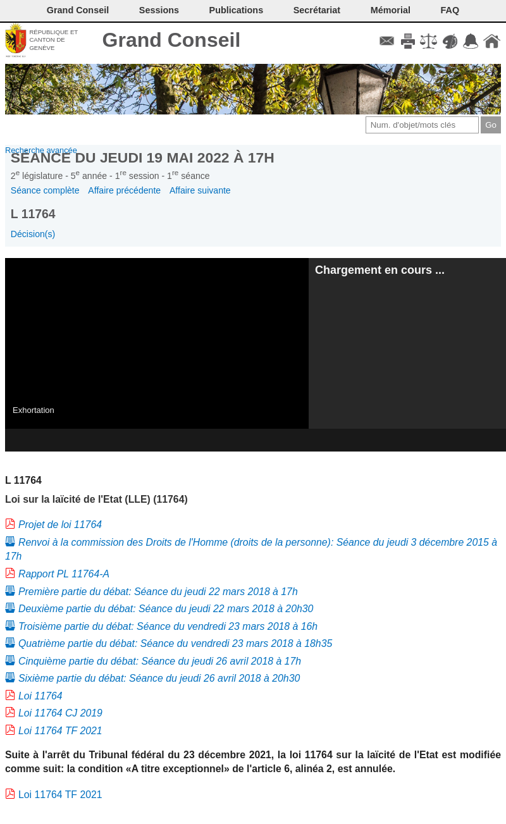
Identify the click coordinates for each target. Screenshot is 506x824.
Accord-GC (471, 41)
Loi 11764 (40, 696)
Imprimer (407, 41)
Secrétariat (316, 10)
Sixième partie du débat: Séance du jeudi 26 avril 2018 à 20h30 (159, 678)
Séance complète (45, 190)
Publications (236, 10)
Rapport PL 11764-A (63, 574)
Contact (387, 41)
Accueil (492, 41)
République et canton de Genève (53, 39)
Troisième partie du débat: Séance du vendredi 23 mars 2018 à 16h (168, 626)
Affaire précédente (124, 190)
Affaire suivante (200, 190)
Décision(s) (33, 234)
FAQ (450, 10)
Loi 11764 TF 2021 (60, 730)
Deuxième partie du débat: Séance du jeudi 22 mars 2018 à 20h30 (165, 608)
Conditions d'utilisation (428, 41)
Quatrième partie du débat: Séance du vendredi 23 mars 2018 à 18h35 (175, 643)
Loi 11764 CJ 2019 (60, 713)
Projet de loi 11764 (60, 524)
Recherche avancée (41, 150)
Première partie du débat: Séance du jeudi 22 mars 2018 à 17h (158, 591)
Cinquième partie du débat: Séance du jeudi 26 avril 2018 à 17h (159, 661)
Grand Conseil (171, 39)
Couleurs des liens (450, 41)
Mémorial (390, 10)
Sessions (159, 10)
